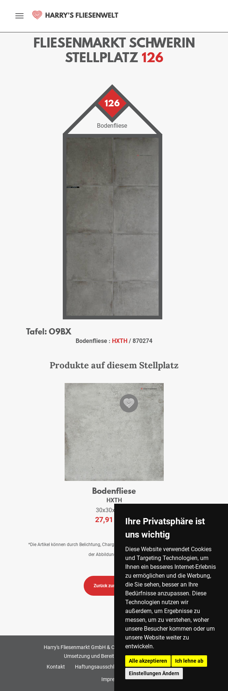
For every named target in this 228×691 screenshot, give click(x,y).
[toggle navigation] (19, 15)
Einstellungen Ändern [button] (154, 673)
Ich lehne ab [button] (189, 661)
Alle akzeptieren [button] (148, 661)
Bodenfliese (114, 490)
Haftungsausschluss (98, 667)
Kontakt (56, 667)
